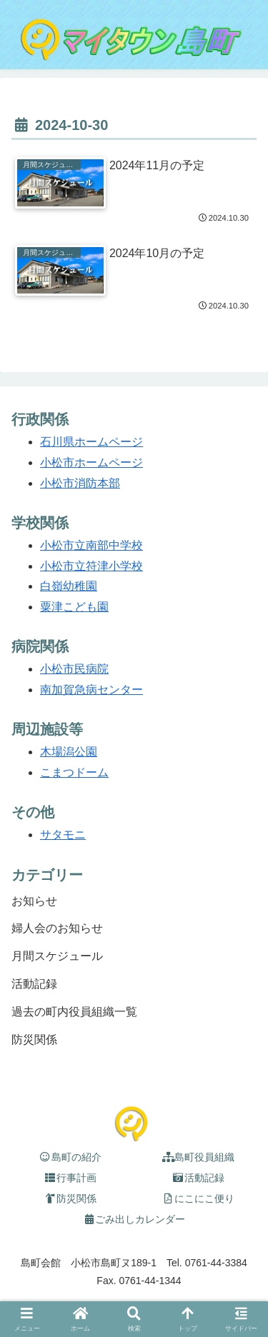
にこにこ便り (198, 1198)
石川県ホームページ (91, 442)
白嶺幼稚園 (68, 586)
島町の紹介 (70, 1157)
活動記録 (198, 1177)
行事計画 (70, 1177)
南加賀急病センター (91, 689)
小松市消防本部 (80, 483)
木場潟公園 (68, 752)
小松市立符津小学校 (91, 566)
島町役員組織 (198, 1157)
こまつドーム (74, 772)
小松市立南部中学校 (91, 545)
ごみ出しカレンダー (134, 1219)
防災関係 (70, 1198)
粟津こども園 (74, 607)
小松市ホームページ (91, 462)
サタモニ (63, 834)
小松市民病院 (74, 669)
